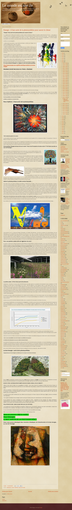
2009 (63, 129)
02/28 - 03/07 (65, 95)
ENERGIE (16, 487)
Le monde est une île (17, 5)
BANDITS (62, 238)
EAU (61, 266)
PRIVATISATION (63, 327)
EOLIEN (62, 274)
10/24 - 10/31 (65, 66)
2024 (63, 56)
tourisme (62, 358)
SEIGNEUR (63, 342)
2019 (63, 117)
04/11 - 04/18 (65, 85)
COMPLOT (63, 256)
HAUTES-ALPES (64, 289)
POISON (62, 322)
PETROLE (62, 319)
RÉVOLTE (62, 336)
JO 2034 (62, 300)
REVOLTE (62, 334)
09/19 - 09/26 (65, 73)
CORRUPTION (63, 259)
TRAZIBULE (63, 363)
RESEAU (62, 330)
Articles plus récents (7, 491)
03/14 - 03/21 (65, 92)
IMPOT (62, 295)
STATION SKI (63, 347)
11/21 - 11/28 (65, 64)
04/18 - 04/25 (65, 83)
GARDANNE (63, 284)
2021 (63, 61)
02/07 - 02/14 (65, 105)
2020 (63, 116)
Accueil (30, 491)
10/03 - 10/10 (65, 71)
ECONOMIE (63, 268)
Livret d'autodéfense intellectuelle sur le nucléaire (64, 149)
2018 (63, 119)
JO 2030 (62, 298)
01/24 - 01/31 (65, 108)
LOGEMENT (63, 303)
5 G (61, 222)
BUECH (62, 249)
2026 (63, 53)
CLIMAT (12, 487)
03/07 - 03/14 (65, 93)
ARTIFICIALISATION (64, 233)
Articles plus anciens (53, 491)
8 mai (62, 223)
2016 (63, 122)
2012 (63, 126)
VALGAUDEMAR (64, 366)
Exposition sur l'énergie (65, 151)
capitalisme (63, 251)
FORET (62, 280)
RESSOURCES (63, 331)
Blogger (41, 507)
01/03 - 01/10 (65, 113)
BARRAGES (63, 240)
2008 (63, 131)
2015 (63, 124)
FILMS (62, 279)
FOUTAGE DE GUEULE (65, 282)
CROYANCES (63, 260)
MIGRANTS (63, 308)
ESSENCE (62, 275)
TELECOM (62, 355)
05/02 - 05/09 (65, 80)
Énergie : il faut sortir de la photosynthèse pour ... (66, 100)
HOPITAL (62, 292)
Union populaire (63, 364)
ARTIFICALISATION (64, 231)
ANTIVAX (62, 228)
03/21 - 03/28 (65, 90)
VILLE (62, 367)
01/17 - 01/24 (65, 110)
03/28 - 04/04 (65, 88)
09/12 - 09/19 (65, 75)
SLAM (62, 344)
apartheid (62, 230)
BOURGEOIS (63, 248)
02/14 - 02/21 (65, 103)
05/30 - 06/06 (65, 78)
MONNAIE (62, 311)
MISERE (62, 309)
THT (61, 356)
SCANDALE (63, 341)
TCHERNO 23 (63, 353)
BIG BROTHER (63, 245)
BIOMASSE (9, 487)
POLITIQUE (63, 323)
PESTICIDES (63, 317)
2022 (63, 60)
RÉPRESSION (63, 328)
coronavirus (63, 257)
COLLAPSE (63, 254)
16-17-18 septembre (64, 220)
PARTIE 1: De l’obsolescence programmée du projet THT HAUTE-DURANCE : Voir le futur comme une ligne (65, 386)
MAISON (62, 306)
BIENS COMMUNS (64, 243)
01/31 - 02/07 (65, 107)
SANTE (62, 339)
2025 (63, 54)
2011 (63, 128)
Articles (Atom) (9, 493)
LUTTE (62, 305)
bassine (62, 242)
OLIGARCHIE (63, 314)
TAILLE (62, 350)
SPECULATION (63, 345)
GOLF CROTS (63, 287)
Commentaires (64, 375)
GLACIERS (63, 286)
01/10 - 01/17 (65, 112)
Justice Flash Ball (67, 178)
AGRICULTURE (63, 225)
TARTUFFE (63, 352)
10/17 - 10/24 (65, 68)
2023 (63, 58)
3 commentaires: (10, 485)
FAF (61, 277)
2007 (63, 133)
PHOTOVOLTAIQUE (64, 320)
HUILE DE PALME (22, 487)
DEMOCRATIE (63, 262)
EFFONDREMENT (64, 269)
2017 (63, 121)
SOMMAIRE (4, 500)
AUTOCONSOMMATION (65, 236)
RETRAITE (63, 333)
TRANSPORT (63, 361)
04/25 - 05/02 (65, 81)
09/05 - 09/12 (65, 76)
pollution (62, 325)
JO (61, 297)
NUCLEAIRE (63, 312)
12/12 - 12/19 (65, 63)
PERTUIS (62, 316)
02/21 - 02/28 (65, 97)
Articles (63, 373)
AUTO (62, 234)
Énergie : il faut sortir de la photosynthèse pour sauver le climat (26, 30)
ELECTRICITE (63, 271)
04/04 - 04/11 (65, 87)
